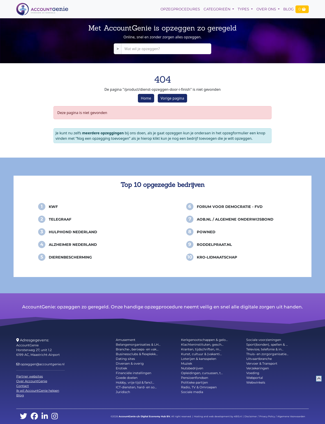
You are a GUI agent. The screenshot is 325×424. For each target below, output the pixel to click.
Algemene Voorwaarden (291, 416)
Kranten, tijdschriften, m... (201, 349)
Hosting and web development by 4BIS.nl (218, 416)
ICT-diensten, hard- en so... (136, 387)
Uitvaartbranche (259, 359)
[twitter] (23, 416)
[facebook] (34, 416)
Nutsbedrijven (192, 368)
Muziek (186, 363)
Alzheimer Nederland (73, 244)
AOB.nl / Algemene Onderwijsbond (235, 219)
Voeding (252, 373)
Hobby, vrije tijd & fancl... (135, 382)
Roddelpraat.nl (214, 244)
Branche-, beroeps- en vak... (137, 349)
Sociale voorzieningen (263, 340)
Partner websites (29, 376)
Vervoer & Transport (261, 363)
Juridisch (123, 392)
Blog (288, 9)
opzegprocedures (180, 9)
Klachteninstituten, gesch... (202, 344)
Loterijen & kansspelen (198, 359)
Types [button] (244, 9)
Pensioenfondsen (194, 378)
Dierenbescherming (70, 257)
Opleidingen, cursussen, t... (202, 373)
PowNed (206, 232)
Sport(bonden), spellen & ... (267, 344)
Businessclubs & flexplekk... (137, 354)
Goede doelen (126, 378)
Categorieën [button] (217, 9)
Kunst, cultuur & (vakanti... (201, 354)
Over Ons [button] (266, 9)
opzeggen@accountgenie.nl (40, 364)
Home (146, 98)
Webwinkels (255, 382)
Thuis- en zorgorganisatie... (267, 354)
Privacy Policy (267, 416)
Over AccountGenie (31, 381)
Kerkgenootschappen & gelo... (204, 340)
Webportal (254, 378)
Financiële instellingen (133, 373)
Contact (22, 386)
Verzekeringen (257, 368)
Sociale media (192, 392)
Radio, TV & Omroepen (199, 387)
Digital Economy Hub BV (155, 416)
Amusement (125, 340)
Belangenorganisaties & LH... (138, 344)
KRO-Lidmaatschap (217, 257)
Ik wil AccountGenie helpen (37, 391)
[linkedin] (45, 416)
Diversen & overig (130, 363)
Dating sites (125, 359)
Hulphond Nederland (73, 232)
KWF (53, 207)
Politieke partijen (194, 382)
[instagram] (54, 416)
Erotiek (121, 368)
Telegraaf (60, 219)
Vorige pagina (172, 98)
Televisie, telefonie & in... (264, 349)
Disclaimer (250, 416)
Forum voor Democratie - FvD (229, 207)
